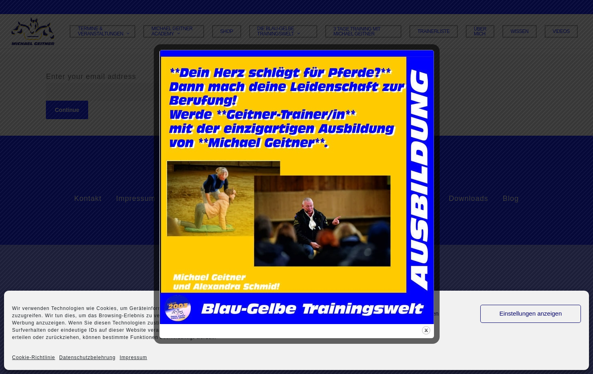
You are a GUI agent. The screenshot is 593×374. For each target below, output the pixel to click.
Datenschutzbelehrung (87, 357)
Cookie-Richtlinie (33, 357)
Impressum (133, 357)
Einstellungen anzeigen (530, 313)
